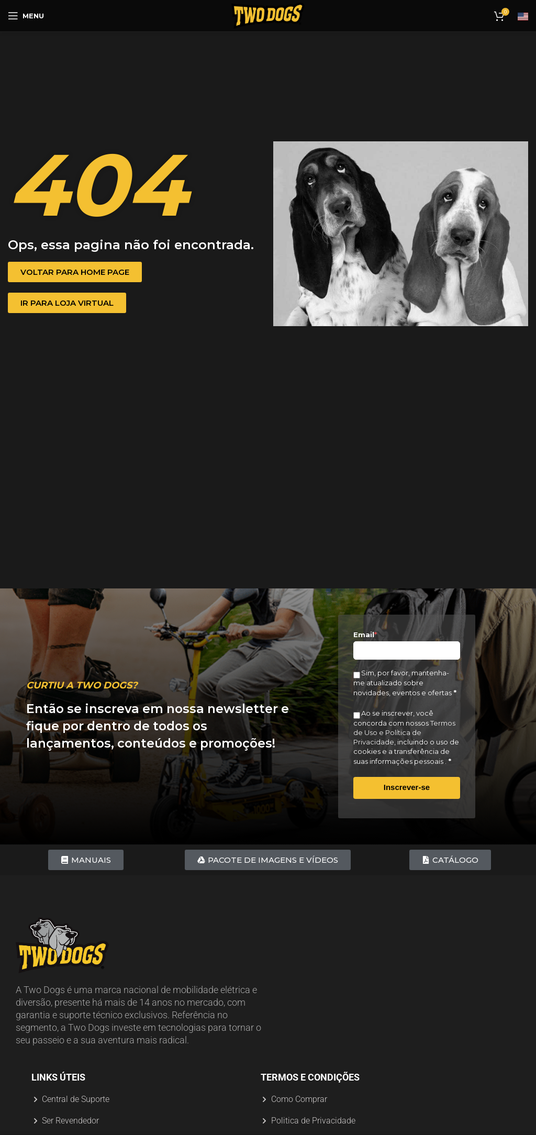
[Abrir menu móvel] (26, 15)
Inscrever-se (407, 787)
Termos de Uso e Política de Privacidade (404, 732)
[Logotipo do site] (268, 15)
